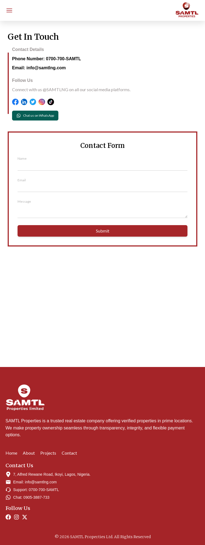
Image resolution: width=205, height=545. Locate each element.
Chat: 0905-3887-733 (31, 497)
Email (22, 180)
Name (22, 158)
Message (24, 201)
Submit (102, 230)
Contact (69, 452)
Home (11, 452)
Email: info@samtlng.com (39, 67)
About (29, 452)
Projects (48, 452)
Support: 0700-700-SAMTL (36, 489)
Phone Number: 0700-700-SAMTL (46, 58)
